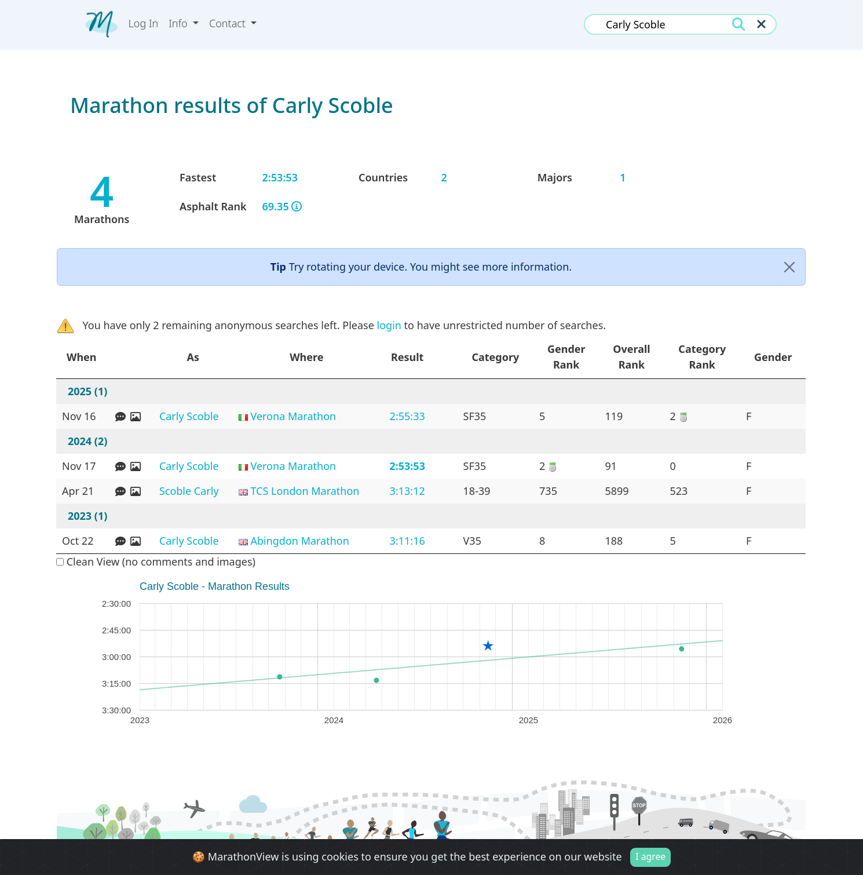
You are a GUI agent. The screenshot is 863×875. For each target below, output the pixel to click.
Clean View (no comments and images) (155, 561)
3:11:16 (407, 541)
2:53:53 (407, 466)
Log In (144, 23)
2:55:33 (407, 416)
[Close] (789, 267)
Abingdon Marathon (299, 541)
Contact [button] (228, 23)
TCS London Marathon (304, 491)
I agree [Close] (650, 856)
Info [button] (179, 23)
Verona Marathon (293, 416)
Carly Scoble (189, 416)
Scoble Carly (189, 491)
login (389, 325)
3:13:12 (407, 491)
